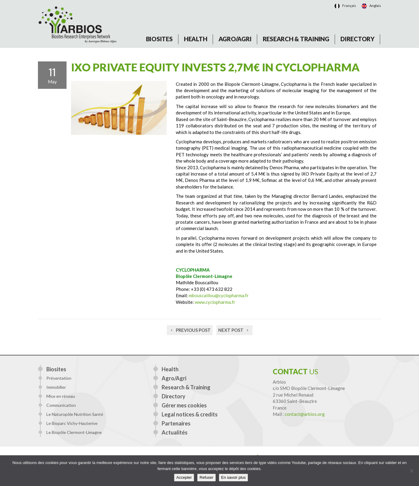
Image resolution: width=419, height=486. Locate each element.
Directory (357, 38)
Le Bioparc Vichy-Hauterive (72, 423)
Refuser (206, 477)
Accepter (184, 477)
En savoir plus (233, 477)
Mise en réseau (60, 396)
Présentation (58, 378)
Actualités (175, 432)
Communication (61, 405)
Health (195, 38)
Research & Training (296, 38)
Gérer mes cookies (184, 405)
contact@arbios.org (305, 414)
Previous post (190, 330)
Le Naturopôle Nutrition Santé (74, 414)
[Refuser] (411, 471)
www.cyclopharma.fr (215, 302)
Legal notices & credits (190, 414)
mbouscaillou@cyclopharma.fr (219, 295)
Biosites (159, 38)
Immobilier (56, 387)
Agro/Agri (235, 38)
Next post (234, 330)
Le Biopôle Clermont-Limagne (74, 432)
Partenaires (176, 423)
